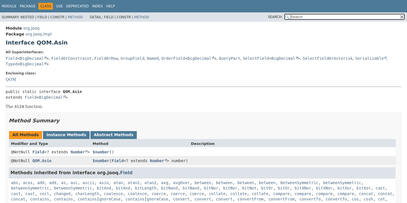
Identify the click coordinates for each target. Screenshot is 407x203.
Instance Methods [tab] (66, 135)
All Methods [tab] (25, 135)
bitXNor (303, 188)
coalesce (113, 193)
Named (153, 58)
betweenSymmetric (299, 182)
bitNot (249, 188)
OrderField (173, 58)
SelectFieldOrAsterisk (328, 58)
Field (12, 58)
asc (74, 182)
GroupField (132, 58)
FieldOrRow (106, 58)
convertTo (310, 199)
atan (118, 182)
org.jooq (31, 28)
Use (59, 6)
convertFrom (250, 199)
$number (101, 152)
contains (39, 199)
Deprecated (77, 6)
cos (355, 199)
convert (181, 199)
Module (9, 6)
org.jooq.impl (38, 34)
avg (164, 182)
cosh (368, 199)
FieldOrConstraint (71, 58)
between (202, 182)
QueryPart (229, 58)
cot (381, 199)
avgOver (181, 182)
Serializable (369, 58)
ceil (44, 193)
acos (28, 182)
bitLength (145, 188)
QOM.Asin (42, 160)
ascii (88, 182)
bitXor (344, 188)
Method (75, 17)
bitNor (211, 188)
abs (14, 182)
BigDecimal (32, 58)
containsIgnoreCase (99, 199)
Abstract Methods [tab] (113, 135)
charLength (87, 193)
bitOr (267, 188)
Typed (12, 64)
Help (110, 6)
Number (78, 152)
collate (217, 193)
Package (27, 6)
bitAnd (104, 188)
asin (104, 182)
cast (380, 188)
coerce (158, 193)
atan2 (134, 182)
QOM (11, 79)
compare (281, 193)
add (40, 182)
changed (62, 193)
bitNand (169, 188)
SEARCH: (275, 17)
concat (366, 193)
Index (97, 6)
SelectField (256, 58)
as (63, 182)
